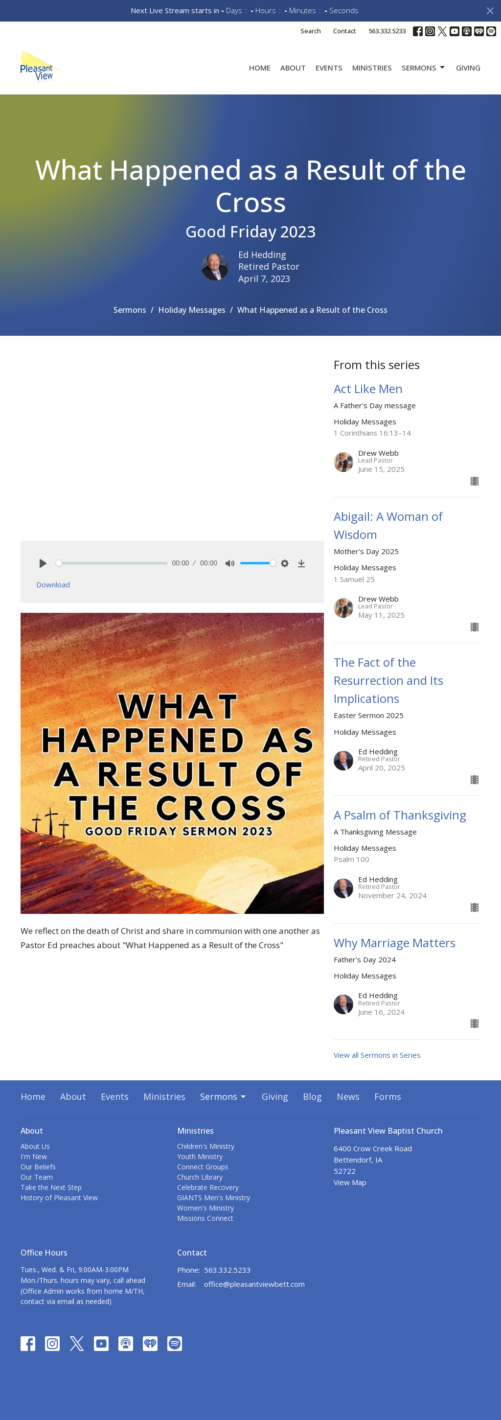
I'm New (34, 1156)
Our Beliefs (38, 1166)
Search (310, 30)
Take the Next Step (51, 1187)
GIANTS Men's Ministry (213, 1197)
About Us (35, 1146)
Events (329, 67)
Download (53, 584)
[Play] (43, 563)
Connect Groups (202, 1166)
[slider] (111, 563)
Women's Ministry (205, 1207)
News (348, 1096)
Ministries (372, 67)
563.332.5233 (387, 30)
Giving (468, 67)
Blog (312, 1096)
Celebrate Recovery (208, 1187)
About (293, 67)
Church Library (200, 1177)
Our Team (37, 1177)
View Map (350, 1182)
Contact (344, 30)
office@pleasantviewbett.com (254, 1284)
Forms (387, 1096)
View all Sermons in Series (377, 1055)
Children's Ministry (205, 1146)
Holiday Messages (192, 309)
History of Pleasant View (59, 1197)
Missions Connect (205, 1218)
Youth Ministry (200, 1156)
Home (260, 67)
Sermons (424, 68)
